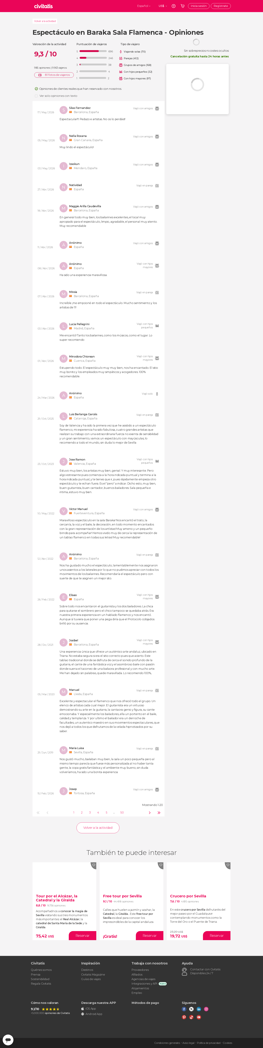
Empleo (137, 992)
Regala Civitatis (41, 983)
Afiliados (137, 974)
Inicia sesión (199, 6)
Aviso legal (188, 1042)
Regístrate (221, 6)
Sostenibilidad (40, 979)
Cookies (227, 1042)
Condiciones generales (167, 1042)
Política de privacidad (208, 1042)
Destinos (87, 970)
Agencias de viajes (143, 979)
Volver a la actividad (45, 21)
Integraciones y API (144, 983)
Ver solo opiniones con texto (58, 95)
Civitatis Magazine (93, 974)
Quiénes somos (41, 970)
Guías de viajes (90, 979)
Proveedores (140, 970)
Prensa (35, 974)
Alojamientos (140, 988)
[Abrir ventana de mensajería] (8, 1040)
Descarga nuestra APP (98, 1003)
